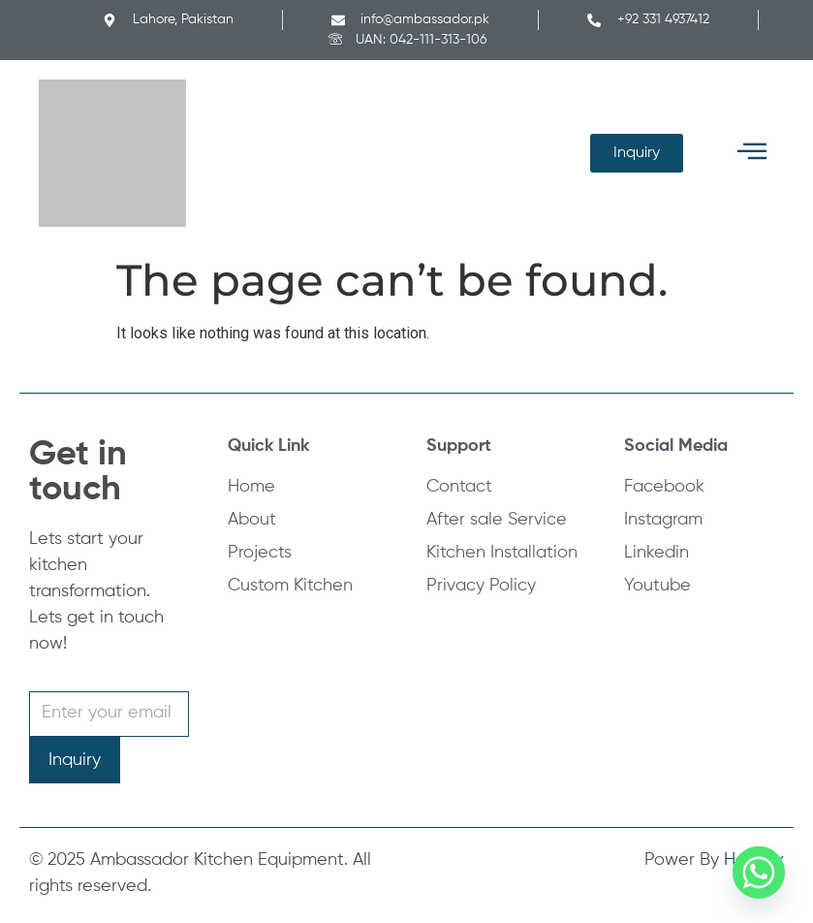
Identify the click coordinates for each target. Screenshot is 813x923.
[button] (752, 152)
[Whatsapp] (759, 872)
